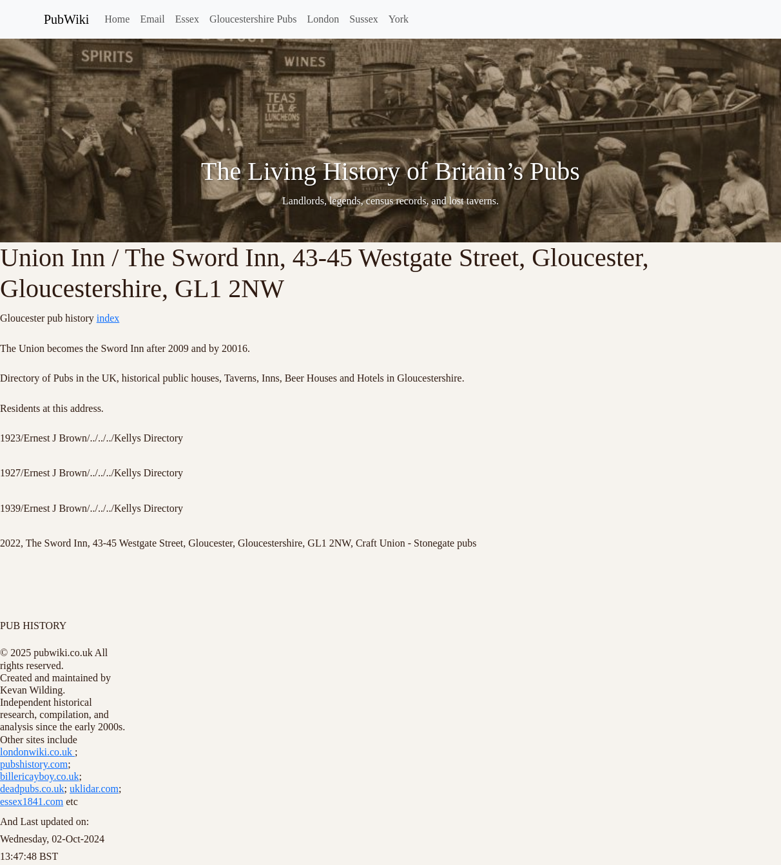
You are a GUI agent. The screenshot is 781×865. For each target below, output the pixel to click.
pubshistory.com (34, 764)
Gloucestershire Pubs (253, 19)
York (399, 19)
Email (152, 19)
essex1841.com (31, 801)
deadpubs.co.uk (32, 788)
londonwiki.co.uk (37, 751)
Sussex (363, 19)
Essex (187, 19)
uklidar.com (94, 788)
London (323, 19)
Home (117, 19)
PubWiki (66, 19)
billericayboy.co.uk (39, 776)
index (108, 318)
